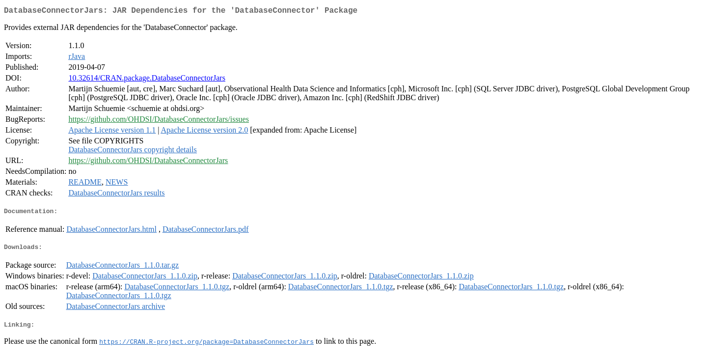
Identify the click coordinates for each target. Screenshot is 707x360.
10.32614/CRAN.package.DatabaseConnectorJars (146, 80)
